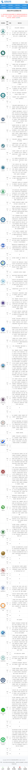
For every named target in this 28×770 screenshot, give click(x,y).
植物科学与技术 (20, 199)
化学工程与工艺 (20, 220)
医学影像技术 (17, 376)
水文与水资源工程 (24, 361)
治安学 (24, 34)
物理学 (17, 684)
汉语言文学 (17, 76)
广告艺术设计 (21, 71)
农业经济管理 (22, 185)
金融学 (25, 36)
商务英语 (15, 44)
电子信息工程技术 (21, 158)
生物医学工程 (17, 643)
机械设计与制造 (20, 277)
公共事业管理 (22, 96)
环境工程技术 (24, 718)
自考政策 (24, 5)
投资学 (15, 32)
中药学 (23, 94)
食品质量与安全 (24, 191)
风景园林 (20, 355)
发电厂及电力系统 (21, 497)
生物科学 (22, 305)
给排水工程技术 (18, 458)
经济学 (18, 32)
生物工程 (13, 222)
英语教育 (24, 437)
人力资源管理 (20, 36)
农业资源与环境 (18, 198)
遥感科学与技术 (21, 477)
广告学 (13, 164)
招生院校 (10, 5)
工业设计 (16, 356)
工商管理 (24, 56)
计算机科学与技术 (21, 31)
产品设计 (23, 164)
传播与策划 (16, 71)
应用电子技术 (24, 108)
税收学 (24, 32)
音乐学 (21, 300)
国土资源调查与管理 (19, 546)
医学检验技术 (19, 92)
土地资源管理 (22, 196)
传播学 (13, 76)
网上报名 (24, 7)
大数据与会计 (22, 27)
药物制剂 (19, 626)
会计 (19, 42)
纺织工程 (22, 112)
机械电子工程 (16, 470)
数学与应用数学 (21, 303)
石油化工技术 (14, 400)
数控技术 (17, 418)
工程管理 (20, 56)
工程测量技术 (22, 550)
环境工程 (24, 53)
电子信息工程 (19, 53)
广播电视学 (14, 111)
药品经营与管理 (15, 567)
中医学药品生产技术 (19, 571)
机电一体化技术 (15, 46)
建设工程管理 (19, 238)
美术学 (18, 351)
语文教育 (17, 296)
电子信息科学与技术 (19, 263)
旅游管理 (25, 275)
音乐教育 (17, 257)
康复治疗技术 (16, 453)
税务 (20, 702)
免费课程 (17, 7)
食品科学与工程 (18, 222)
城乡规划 (24, 353)
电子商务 (13, 68)
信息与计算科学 (16, 469)
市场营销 (20, 34)
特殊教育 (17, 308)
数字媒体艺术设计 (15, 705)
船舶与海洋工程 (15, 244)
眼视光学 (13, 623)
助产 (21, 535)
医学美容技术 (24, 92)
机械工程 (19, 246)
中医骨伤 (19, 94)
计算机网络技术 (18, 708)
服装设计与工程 (22, 467)
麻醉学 (23, 658)
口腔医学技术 (22, 531)
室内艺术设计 (24, 732)
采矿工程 (21, 327)
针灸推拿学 (14, 96)
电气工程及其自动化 (22, 64)
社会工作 (22, 146)
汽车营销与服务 (17, 394)
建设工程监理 (18, 392)
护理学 (17, 64)
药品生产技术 (23, 208)
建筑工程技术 (14, 211)
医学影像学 (23, 623)
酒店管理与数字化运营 (16, 70)
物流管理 (23, 47)
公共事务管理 (23, 436)
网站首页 (3, 5)
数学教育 (17, 442)
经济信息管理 (24, 440)
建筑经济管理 (23, 206)
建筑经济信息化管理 (20, 211)
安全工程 (19, 52)
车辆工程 (22, 52)
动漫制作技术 (18, 697)
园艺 (23, 198)
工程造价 (15, 31)
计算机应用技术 (21, 46)
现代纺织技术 (22, 107)
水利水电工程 (14, 193)
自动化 (17, 56)
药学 (23, 60)
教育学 (20, 84)
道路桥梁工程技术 (22, 705)
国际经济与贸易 (15, 42)
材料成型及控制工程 (15, 327)
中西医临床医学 (23, 376)
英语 (20, 164)
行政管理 (16, 34)
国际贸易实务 (14, 495)
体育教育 (18, 312)
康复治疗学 (21, 286)
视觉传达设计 (14, 52)
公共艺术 (24, 111)
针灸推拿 (16, 94)
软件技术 (24, 744)
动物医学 (22, 202)
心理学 (22, 82)
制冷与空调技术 (20, 717)
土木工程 (13, 56)
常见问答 (10, 7)
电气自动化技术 (18, 208)
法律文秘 (17, 524)
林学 (14, 198)
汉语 (22, 458)
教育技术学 (22, 679)
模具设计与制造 (16, 399)
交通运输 (19, 475)
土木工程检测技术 (23, 442)
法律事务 (13, 436)
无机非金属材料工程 (17, 249)
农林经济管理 (22, 194)
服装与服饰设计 (19, 111)
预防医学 (22, 61)
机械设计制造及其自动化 (20, 178)
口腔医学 (13, 416)
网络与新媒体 (19, 421)
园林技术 (21, 418)
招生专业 (17, 5)
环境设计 (21, 76)
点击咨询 (18, 17)
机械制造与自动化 (20, 460)
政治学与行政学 (16, 685)
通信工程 (18, 117)
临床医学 (16, 47)
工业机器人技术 (16, 402)
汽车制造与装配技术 (23, 399)
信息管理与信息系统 (20, 228)
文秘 (22, 392)
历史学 (24, 298)
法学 (13, 31)
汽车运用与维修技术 (21, 241)
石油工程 (15, 353)
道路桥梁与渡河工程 (21, 244)
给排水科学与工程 (18, 114)
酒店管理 (13, 392)
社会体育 (21, 296)
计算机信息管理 (16, 185)
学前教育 (21, 268)
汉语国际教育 (17, 215)
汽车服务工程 (24, 55)
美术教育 (15, 294)
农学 (19, 371)
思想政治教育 (23, 684)
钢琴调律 (19, 732)
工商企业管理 (17, 27)
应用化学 (17, 363)
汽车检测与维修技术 (20, 532)
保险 (24, 392)
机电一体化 (21, 529)
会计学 (16, 36)
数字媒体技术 (17, 223)
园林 (25, 198)
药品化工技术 (19, 400)
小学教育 (22, 312)
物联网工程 (16, 79)
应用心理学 (22, 363)
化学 (21, 302)
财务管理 (21, 32)
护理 (24, 44)
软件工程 (25, 220)
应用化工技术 (21, 404)
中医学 (24, 501)
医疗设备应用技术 (24, 567)
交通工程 (15, 220)
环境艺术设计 (24, 704)
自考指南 (3, 7)
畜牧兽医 (15, 184)
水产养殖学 (23, 371)
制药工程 (21, 223)
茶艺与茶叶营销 (15, 729)
